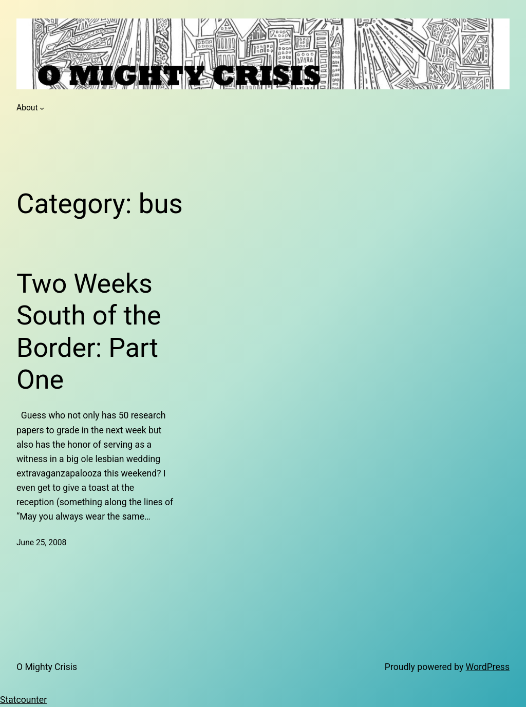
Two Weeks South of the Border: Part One (88, 331)
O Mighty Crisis (46, 667)
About (26, 107)
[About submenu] (42, 108)
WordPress (488, 667)
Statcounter (23, 700)
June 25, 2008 (41, 542)
